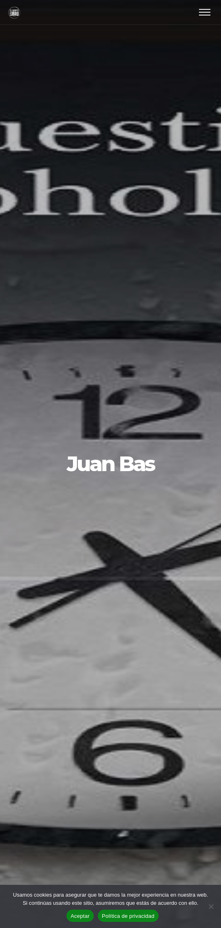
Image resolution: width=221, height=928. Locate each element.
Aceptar (80, 916)
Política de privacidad (128, 916)
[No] (211, 906)
